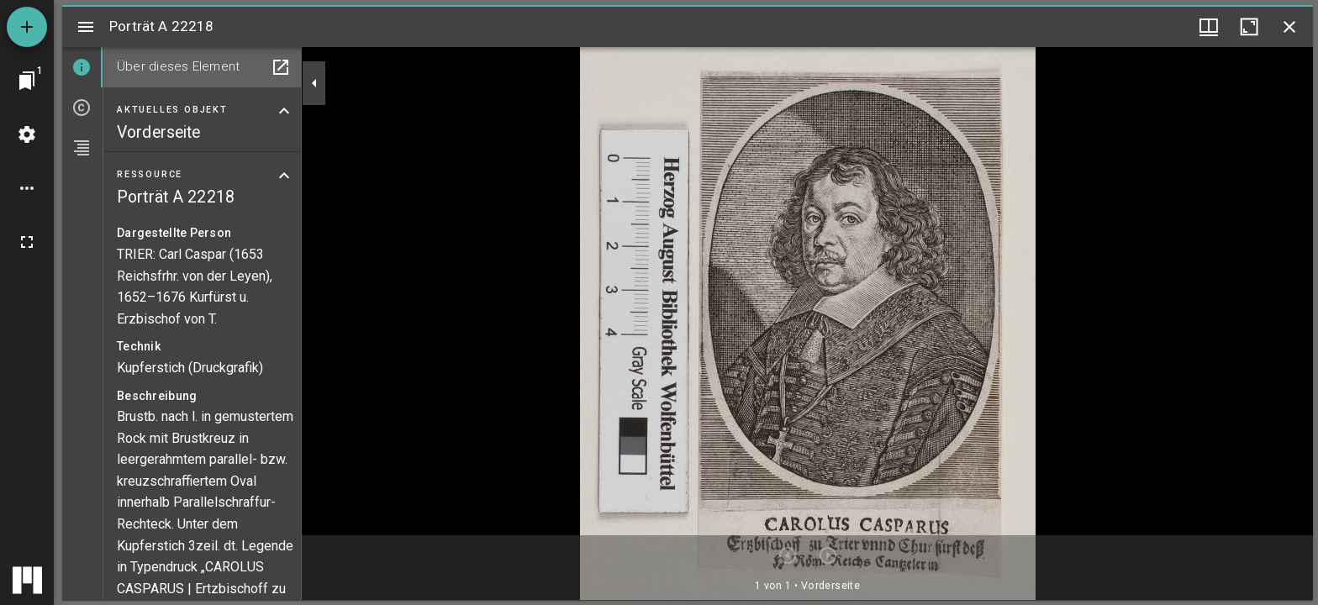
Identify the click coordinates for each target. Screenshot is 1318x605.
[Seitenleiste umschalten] (86, 27)
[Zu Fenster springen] (27, 80)
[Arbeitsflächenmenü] (27, 134)
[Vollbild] (27, 242)
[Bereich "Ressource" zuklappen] (284, 176)
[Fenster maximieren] (1249, 27)
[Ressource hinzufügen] (27, 27)
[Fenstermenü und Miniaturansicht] (1209, 27)
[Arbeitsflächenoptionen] (27, 188)
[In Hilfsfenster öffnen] (281, 67)
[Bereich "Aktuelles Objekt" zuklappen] (284, 111)
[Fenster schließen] (1289, 27)
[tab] (82, 67)
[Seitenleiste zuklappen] (314, 83)
